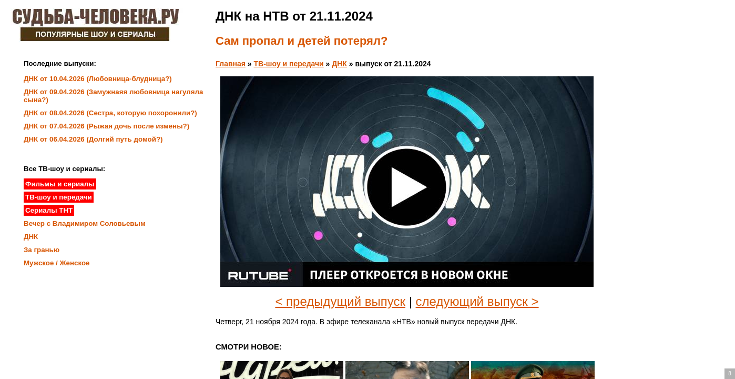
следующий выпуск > (477, 301)
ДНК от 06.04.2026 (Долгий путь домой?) (93, 139)
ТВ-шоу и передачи (289, 63)
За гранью (41, 250)
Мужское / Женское (57, 263)
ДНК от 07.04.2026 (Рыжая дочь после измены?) (106, 126)
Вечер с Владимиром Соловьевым (85, 223)
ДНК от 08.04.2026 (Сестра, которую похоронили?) (110, 113)
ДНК (339, 63)
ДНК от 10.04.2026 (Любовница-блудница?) (98, 79)
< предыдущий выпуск (340, 301)
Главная (231, 63)
